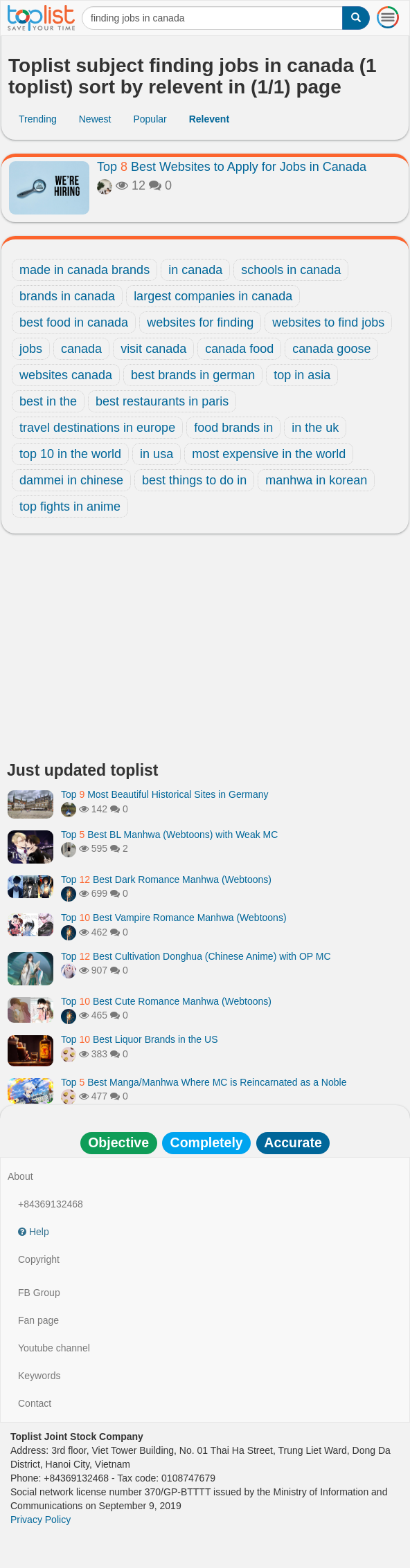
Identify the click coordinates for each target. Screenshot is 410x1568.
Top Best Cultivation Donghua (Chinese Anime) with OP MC (196, 956)
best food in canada (73, 322)
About (20, 1176)
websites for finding (200, 322)
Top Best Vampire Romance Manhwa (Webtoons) (174, 917)
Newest (95, 119)
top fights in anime (70, 506)
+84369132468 (50, 1204)
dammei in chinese (71, 480)
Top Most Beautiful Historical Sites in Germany (165, 794)
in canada (195, 270)
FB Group (39, 1292)
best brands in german (193, 375)
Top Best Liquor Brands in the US (139, 1039)
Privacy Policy (40, 1519)
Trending (38, 119)
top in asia (302, 375)
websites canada (65, 375)
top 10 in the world (70, 454)
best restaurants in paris (162, 401)
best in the (48, 401)
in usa (156, 454)
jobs (30, 349)
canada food (239, 349)
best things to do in (194, 480)
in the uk (315, 428)
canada (81, 349)
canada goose (331, 349)
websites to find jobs (328, 322)
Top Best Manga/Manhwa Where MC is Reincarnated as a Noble (203, 1082)
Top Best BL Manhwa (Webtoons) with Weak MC (169, 834)
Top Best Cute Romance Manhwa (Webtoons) (166, 1001)
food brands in (233, 428)
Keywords (39, 1375)
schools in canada (291, 270)
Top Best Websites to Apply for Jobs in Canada (231, 167)
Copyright (39, 1259)
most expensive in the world (269, 454)
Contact (34, 1403)
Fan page (38, 1320)
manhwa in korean (316, 480)
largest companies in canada (213, 296)
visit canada (153, 349)
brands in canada (67, 296)
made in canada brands (84, 270)
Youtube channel (54, 1347)
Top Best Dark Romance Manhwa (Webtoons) (166, 879)
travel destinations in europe (97, 428)
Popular (149, 119)
